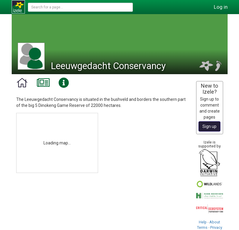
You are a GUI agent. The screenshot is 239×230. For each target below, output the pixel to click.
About (214, 222)
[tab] (22, 82)
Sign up (209, 126)
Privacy (216, 227)
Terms (202, 227)
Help (203, 222)
